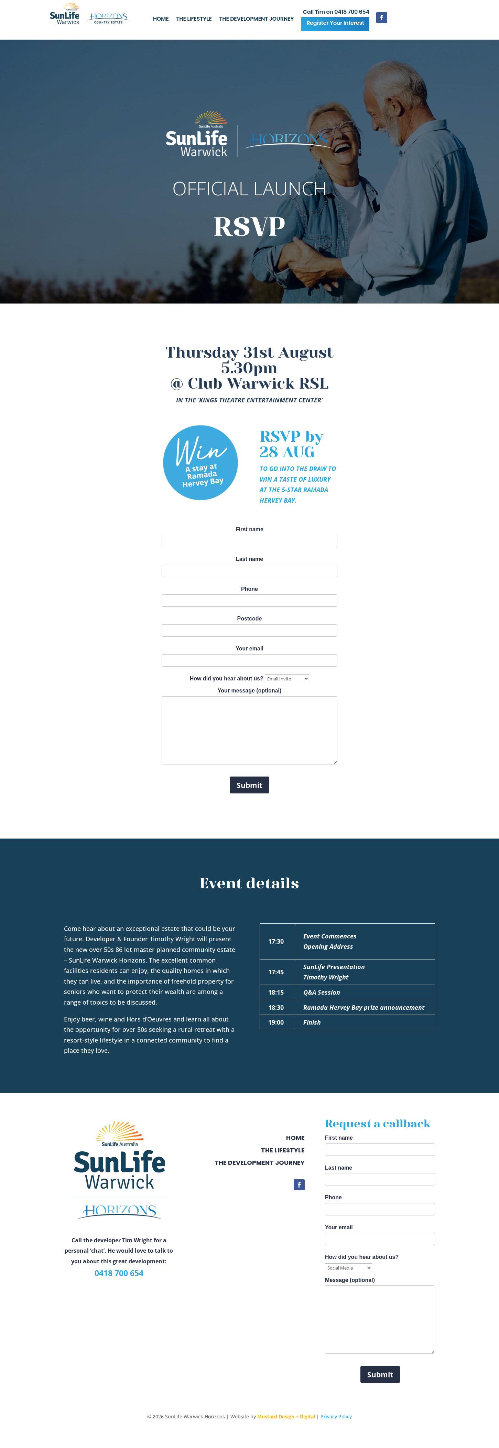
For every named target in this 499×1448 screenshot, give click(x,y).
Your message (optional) (249, 729)
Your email (249, 654)
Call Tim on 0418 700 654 (336, 13)
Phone (249, 595)
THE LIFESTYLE (193, 20)
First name (249, 535)
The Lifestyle (283, 1150)
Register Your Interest (335, 23)
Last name (249, 565)
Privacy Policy (336, 1416)
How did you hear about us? (250, 678)
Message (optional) (380, 1318)
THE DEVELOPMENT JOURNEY (256, 20)
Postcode (249, 624)
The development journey (260, 1162)
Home (295, 1137)
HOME (161, 20)
